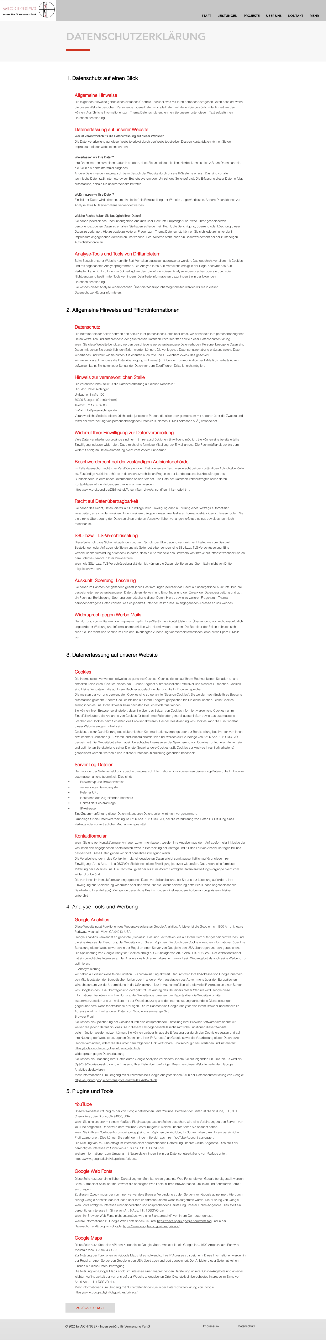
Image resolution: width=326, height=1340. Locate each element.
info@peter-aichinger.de (101, 410)
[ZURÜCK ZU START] (90, 1308)
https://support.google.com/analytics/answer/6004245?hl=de (116, 1080)
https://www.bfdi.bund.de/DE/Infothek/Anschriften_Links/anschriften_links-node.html (132, 489)
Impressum (211, 1326)
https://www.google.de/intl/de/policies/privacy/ (106, 1292)
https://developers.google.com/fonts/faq (184, 1221)
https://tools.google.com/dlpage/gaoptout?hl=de (107, 1048)
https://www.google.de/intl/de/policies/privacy (105, 1159)
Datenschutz (246, 1326)
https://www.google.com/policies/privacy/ (151, 1226)
